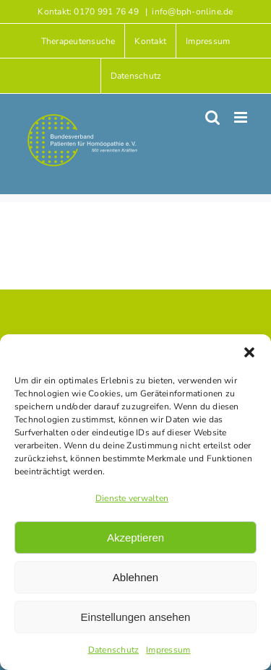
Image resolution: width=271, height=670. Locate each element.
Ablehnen (135, 577)
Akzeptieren (135, 537)
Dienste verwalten (131, 498)
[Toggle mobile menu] (241, 117)
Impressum (168, 650)
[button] (249, 352)
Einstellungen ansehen (136, 617)
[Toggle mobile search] (212, 117)
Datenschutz (113, 650)
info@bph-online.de (192, 11)
